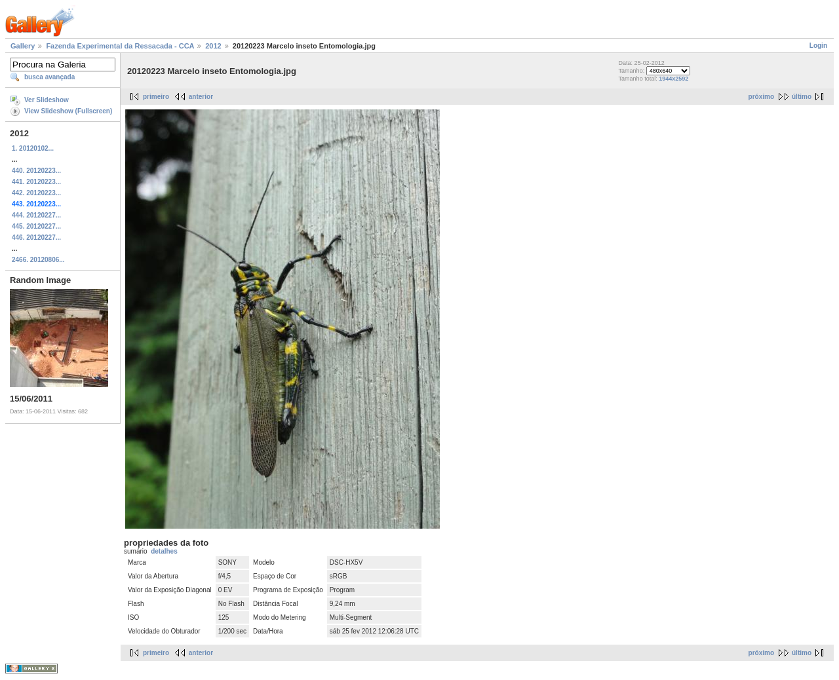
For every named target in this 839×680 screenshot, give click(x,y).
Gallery (22, 46)
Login (818, 45)
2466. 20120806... (38, 259)
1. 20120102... (33, 148)
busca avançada (49, 77)
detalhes (164, 551)
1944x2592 (673, 78)
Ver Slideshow (46, 100)
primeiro (156, 96)
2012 (213, 46)
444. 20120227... (36, 215)
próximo (761, 96)
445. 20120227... (36, 226)
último (801, 96)
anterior (201, 96)
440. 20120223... (36, 170)
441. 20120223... (36, 181)
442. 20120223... (36, 193)
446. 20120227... (36, 237)
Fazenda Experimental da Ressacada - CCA (120, 46)
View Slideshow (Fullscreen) (68, 111)
